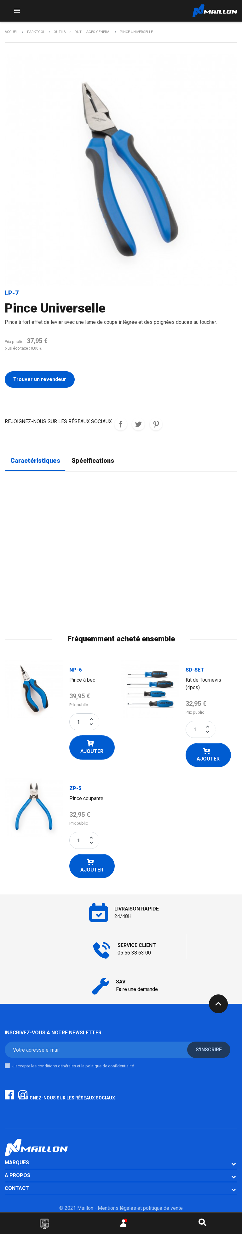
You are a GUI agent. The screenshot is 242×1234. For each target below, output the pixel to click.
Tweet (138, 424)
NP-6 (75, 670)
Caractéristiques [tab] (35, 460)
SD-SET (195, 670)
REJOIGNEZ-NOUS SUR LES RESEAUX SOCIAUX (120, 424)
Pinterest (156, 424)
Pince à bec (82, 680)
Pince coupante (86, 798)
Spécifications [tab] (93, 460)
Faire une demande (137, 989)
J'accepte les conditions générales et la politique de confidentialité (73, 1066)
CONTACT (17, 1188)
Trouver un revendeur (39, 379)
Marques (17, 1162)
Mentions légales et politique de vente (140, 1208)
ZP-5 (75, 788)
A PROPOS (17, 1175)
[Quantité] (79, 722)
